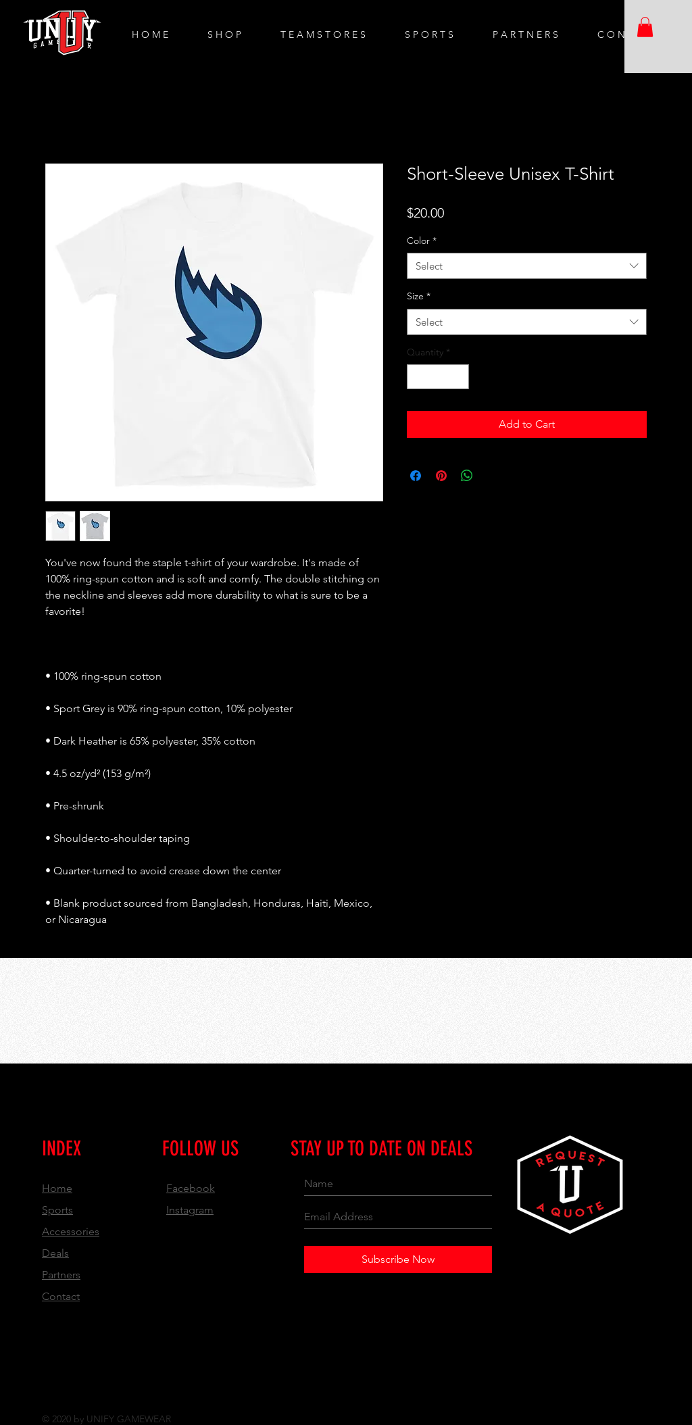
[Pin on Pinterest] (441, 476)
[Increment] (458, 377)
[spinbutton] (438, 377)
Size (418, 296)
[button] (645, 27)
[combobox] (527, 266)
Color (422, 240)
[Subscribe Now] (398, 1259)
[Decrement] (417, 377)
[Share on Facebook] (415, 476)
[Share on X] (493, 476)
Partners (61, 1274)
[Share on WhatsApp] (467, 476)
